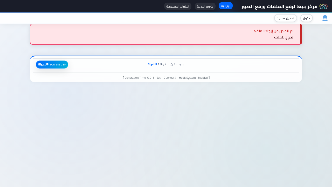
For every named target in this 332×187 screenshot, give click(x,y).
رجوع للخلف (283, 37)
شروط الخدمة (205, 6)
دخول (306, 18)
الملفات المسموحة (177, 6)
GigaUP (152, 64)
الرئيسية (225, 6)
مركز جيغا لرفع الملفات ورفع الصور (284, 6)
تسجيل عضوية (285, 18)
